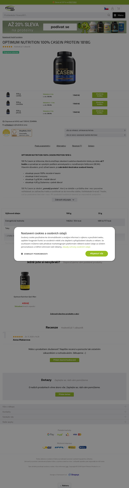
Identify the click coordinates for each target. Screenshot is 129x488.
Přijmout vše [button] (96, 253)
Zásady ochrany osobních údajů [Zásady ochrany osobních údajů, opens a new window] (76, 247)
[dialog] (64, 244)
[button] (34, 254)
